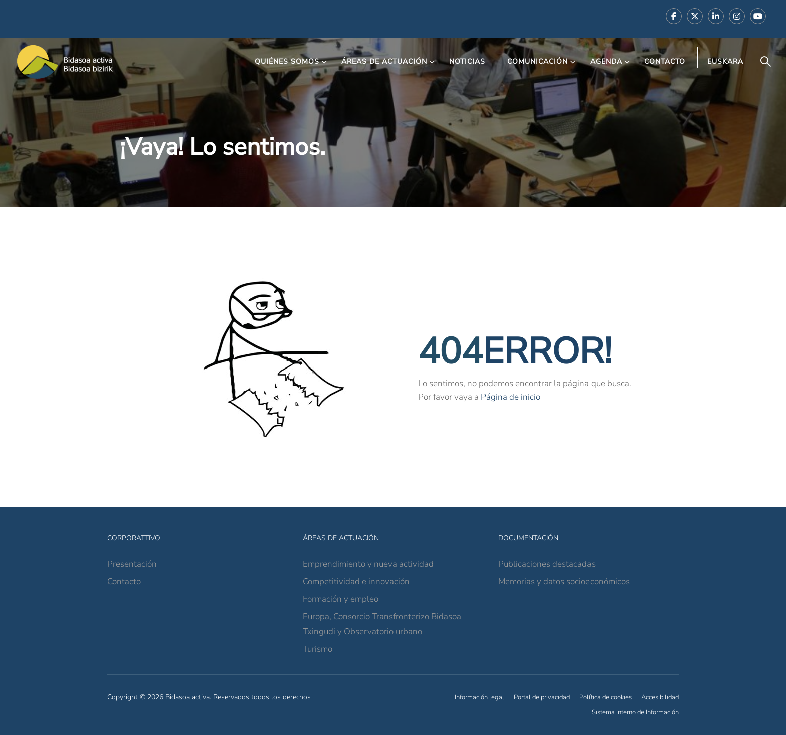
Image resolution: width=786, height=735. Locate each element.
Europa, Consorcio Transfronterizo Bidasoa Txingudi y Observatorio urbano (382, 624)
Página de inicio (510, 397)
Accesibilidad (660, 697)
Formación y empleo (340, 599)
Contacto (664, 61)
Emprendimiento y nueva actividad (368, 564)
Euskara (725, 61)
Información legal (479, 697)
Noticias (467, 61)
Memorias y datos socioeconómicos (564, 581)
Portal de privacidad (542, 697)
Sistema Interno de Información (635, 712)
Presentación (132, 564)
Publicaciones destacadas (547, 564)
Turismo (317, 649)
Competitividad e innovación (356, 581)
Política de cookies (605, 697)
